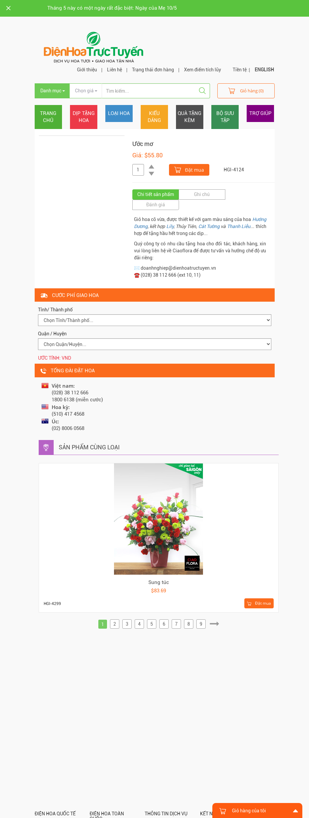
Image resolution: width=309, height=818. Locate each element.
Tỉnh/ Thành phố (55, 309)
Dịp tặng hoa (84, 116)
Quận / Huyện (52, 333)
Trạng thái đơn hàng (153, 69)
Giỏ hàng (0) (246, 90)
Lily (170, 226)
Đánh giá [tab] (155, 204)
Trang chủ (48, 116)
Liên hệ (114, 69)
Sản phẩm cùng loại (89, 447)
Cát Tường (209, 226)
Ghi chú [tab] (202, 194)
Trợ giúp (260, 113)
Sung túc (158, 582)
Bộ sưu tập (225, 116)
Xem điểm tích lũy (202, 69)
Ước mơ (142, 143)
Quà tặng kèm (189, 116)
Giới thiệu (87, 69)
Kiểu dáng (154, 116)
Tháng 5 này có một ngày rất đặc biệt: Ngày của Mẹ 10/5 (112, 8)
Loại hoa (119, 113)
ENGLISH (264, 69)
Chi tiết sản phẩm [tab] (155, 194)
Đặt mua (189, 169)
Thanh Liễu (238, 226)
